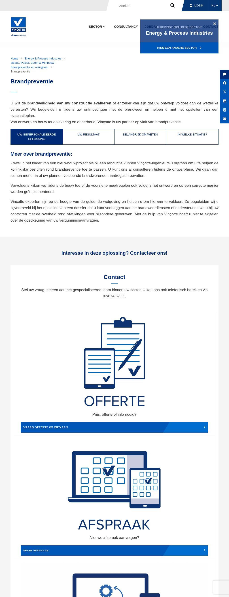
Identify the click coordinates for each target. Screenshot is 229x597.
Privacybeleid (207, 589)
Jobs (188, 569)
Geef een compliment (40, 438)
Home (14, 58)
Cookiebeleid (187, 589)
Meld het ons (139, 438)
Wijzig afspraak (139, 371)
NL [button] (215, 5)
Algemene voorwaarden (99, 589)
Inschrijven (188, 519)
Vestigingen (162, 569)
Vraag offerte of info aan (40, 371)
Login (196, 5)
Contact (210, 569)
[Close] (214, 24)
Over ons (134, 569)
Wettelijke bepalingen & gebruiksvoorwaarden (147, 589)
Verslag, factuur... (190, 371)
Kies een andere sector (179, 47)
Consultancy (126, 26)
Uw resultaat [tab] (88, 134)
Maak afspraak (89, 371)
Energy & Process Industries (43, 58)
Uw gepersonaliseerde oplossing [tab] (36, 137)
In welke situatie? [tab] (192, 134)
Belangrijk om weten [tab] (140, 134)
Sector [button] (97, 26)
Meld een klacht (89, 438)
